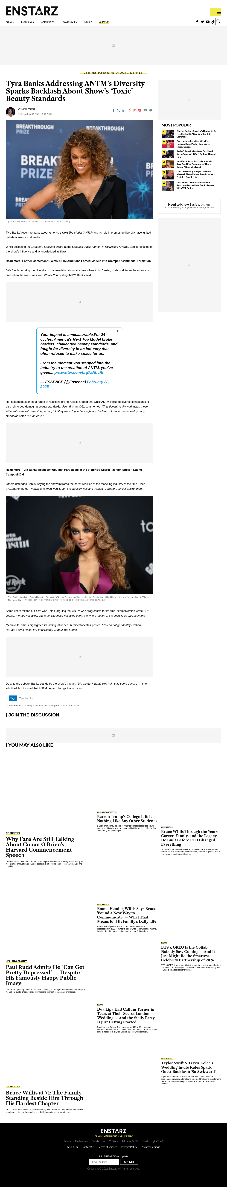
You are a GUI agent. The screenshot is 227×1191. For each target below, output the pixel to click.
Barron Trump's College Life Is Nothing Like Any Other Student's (127, 823)
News (67, 1145)
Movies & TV (87, 23)
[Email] (145, 114)
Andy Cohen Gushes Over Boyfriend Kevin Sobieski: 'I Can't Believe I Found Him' (196, 158)
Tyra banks (26, 702)
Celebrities (58, 23)
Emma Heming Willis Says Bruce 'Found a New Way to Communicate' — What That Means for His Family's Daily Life (126, 919)
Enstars (32, 10)
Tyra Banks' (13, 236)
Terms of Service (107, 1151)
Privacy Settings (150, 1151)
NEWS (11, 23)
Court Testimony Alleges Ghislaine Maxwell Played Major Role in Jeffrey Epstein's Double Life (196, 178)
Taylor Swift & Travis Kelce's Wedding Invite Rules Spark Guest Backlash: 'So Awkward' (188, 1071)
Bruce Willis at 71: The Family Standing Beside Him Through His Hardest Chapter (44, 1102)
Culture (113, 1145)
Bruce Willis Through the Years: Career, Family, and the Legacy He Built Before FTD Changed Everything (189, 842)
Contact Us (87, 1151)
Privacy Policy (129, 1151)
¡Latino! (129, 23)
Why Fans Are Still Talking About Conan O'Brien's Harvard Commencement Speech (40, 851)
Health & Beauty (16, 965)
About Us (72, 1151)
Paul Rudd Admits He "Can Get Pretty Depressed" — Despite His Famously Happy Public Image (45, 979)
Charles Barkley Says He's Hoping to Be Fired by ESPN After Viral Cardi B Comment (196, 138)
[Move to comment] (150, 114)
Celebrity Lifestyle (107, 816)
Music (110, 23)
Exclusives (33, 23)
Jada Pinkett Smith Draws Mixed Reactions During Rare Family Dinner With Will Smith (195, 189)
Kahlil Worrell (28, 112)
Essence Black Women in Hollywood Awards (100, 251)
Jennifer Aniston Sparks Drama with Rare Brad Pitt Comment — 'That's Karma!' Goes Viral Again (195, 168)
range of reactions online (53, 406)
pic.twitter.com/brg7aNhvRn (79, 377)
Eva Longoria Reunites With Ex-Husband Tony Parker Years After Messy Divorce (194, 148)
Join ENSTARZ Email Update (113, 1160)
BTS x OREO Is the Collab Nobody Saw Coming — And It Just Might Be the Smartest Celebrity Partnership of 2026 (188, 958)
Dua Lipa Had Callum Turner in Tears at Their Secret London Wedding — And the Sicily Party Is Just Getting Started (126, 1020)
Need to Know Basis (182, 209)
